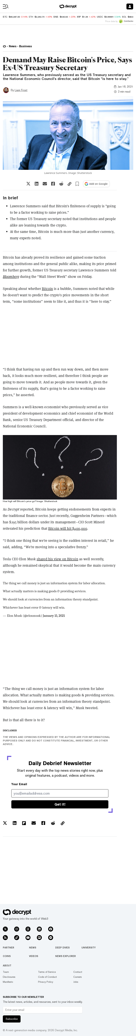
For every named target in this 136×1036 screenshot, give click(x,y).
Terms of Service (47, 971)
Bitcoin (47, 288)
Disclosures (9, 976)
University (88, 947)
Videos (33, 956)
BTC (5, 17)
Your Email (19, 784)
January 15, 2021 (54, 616)
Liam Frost (21, 90)
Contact (77, 971)
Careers (77, 976)
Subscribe (12, 1019)
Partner (8, 947)
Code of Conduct (47, 976)
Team (6, 971)
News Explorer (65, 956)
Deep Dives (62, 947)
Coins (7, 956)
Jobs (75, 981)
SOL (124, 17)
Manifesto (8, 981)
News (32, 947)
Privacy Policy (45, 981)
